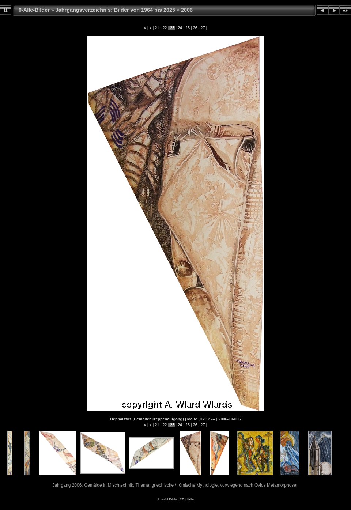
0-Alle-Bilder (34, 10)
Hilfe (190, 499)
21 (157, 28)
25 (187, 28)
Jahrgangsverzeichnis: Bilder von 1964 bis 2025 (115, 10)
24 (180, 28)
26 (195, 28)
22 (164, 28)
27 (203, 28)
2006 (187, 10)
